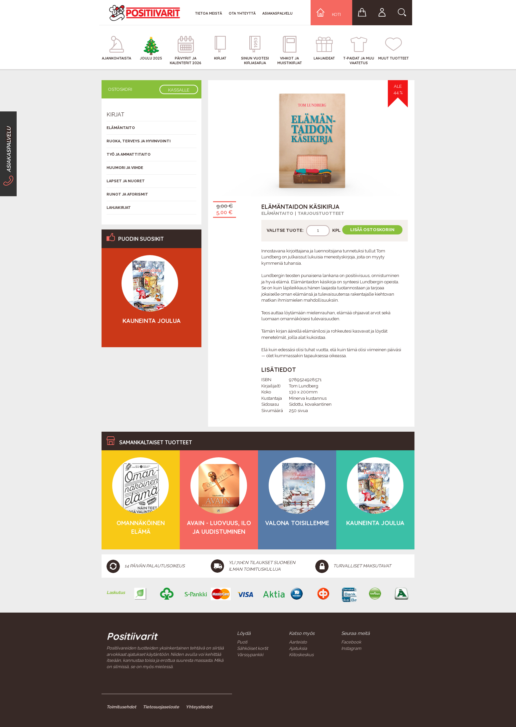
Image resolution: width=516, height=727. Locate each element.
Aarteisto (298, 642)
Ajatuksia (298, 648)
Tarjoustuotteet (321, 213)
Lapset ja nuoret (126, 181)
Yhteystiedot (199, 706)
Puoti (242, 642)
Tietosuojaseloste (161, 706)
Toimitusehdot (121, 706)
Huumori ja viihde (125, 168)
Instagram (351, 648)
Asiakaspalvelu (277, 13)
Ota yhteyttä (242, 13)
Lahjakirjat (119, 208)
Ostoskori (120, 89)
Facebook (351, 642)
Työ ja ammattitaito (128, 154)
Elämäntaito (277, 213)
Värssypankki (250, 654)
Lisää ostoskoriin (372, 229)
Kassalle (178, 89)
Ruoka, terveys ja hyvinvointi (138, 141)
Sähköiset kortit (252, 648)
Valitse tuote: (285, 230)
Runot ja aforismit (127, 194)
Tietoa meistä (208, 13)
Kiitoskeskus (301, 654)
